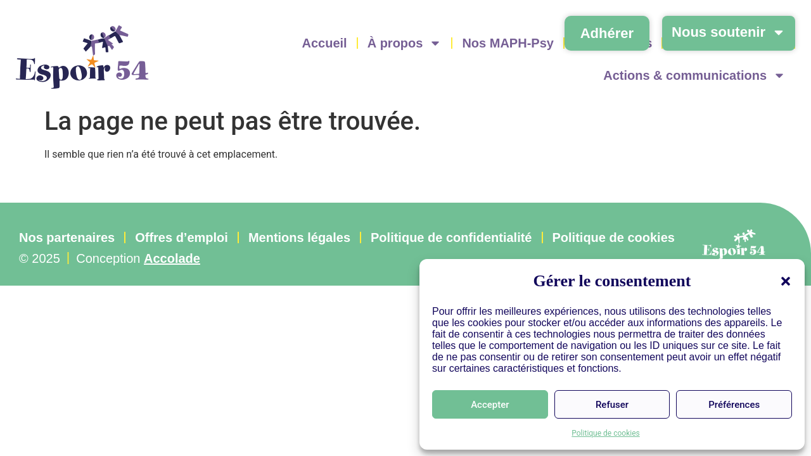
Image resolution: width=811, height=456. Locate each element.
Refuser (612, 404)
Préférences (734, 404)
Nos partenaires (67, 237)
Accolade (172, 259)
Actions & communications (694, 75)
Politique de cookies (605, 433)
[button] (785, 281)
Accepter (490, 404)
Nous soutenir (729, 32)
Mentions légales (299, 237)
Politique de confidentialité (451, 237)
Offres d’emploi (181, 237)
